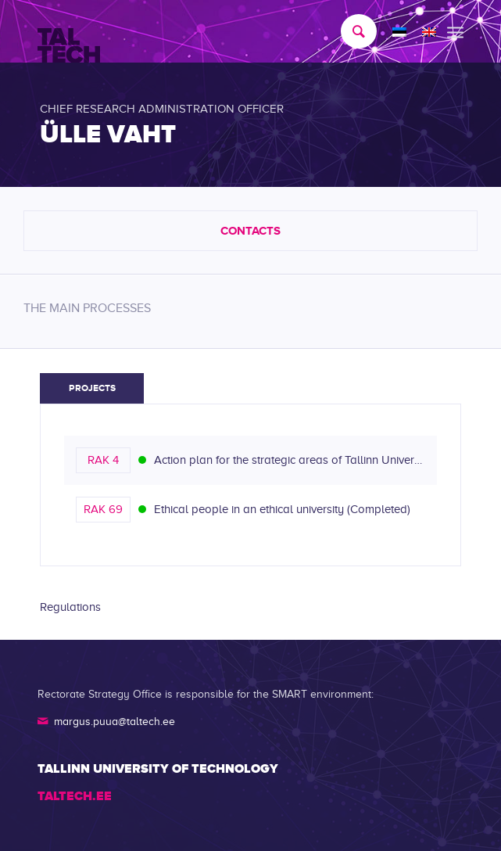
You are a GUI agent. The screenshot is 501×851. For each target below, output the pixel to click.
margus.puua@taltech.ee (114, 721)
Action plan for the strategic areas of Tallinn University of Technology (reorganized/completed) (289, 460)
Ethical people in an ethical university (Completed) (282, 509)
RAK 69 (103, 509)
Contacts (250, 230)
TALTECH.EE (75, 795)
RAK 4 (103, 460)
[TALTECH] (208, 32)
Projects (92, 387)
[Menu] (455, 31)
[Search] (351, 31)
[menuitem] (351, 31)
